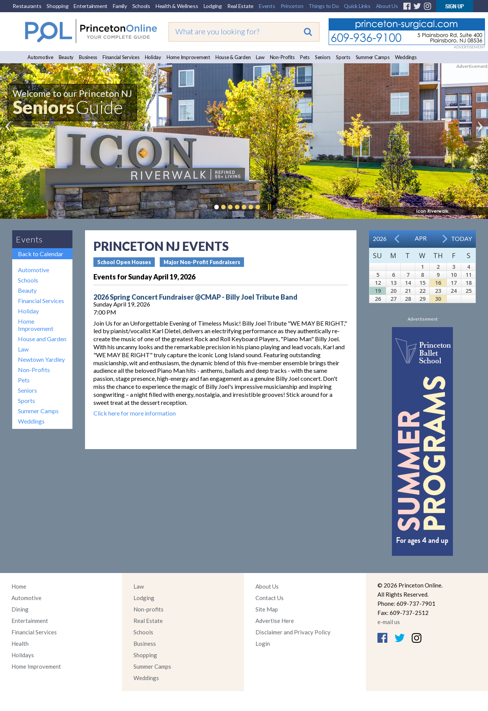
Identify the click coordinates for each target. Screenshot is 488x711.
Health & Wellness (177, 6)
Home (18, 586)
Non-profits (148, 609)
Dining (20, 609)
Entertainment (91, 6)
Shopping (57, 6)
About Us (387, 6)
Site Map (266, 609)
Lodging (213, 6)
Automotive (40, 57)
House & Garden (233, 57)
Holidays (22, 655)
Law (260, 57)
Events (267, 6)
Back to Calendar (40, 253)
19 (378, 290)
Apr (421, 238)
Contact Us (269, 597)
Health (20, 643)
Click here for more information (134, 413)
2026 (380, 238)
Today (461, 238)
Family (120, 6)
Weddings (406, 57)
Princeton (292, 6)
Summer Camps (373, 57)
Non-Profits (282, 57)
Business (88, 57)
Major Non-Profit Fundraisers (202, 262)
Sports (343, 57)
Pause (269, 207)
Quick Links (357, 6)
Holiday (153, 57)
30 (438, 298)
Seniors (323, 57)
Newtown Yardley (41, 359)
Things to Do (323, 6)
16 (438, 282)
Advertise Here (274, 620)
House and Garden (42, 338)
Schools (141, 6)
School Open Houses (124, 262)
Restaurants (27, 6)
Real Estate (240, 6)
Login (262, 643)
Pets (305, 57)
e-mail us (388, 621)
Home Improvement (188, 57)
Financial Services (121, 57)
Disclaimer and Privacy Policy (293, 632)
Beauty (66, 57)
